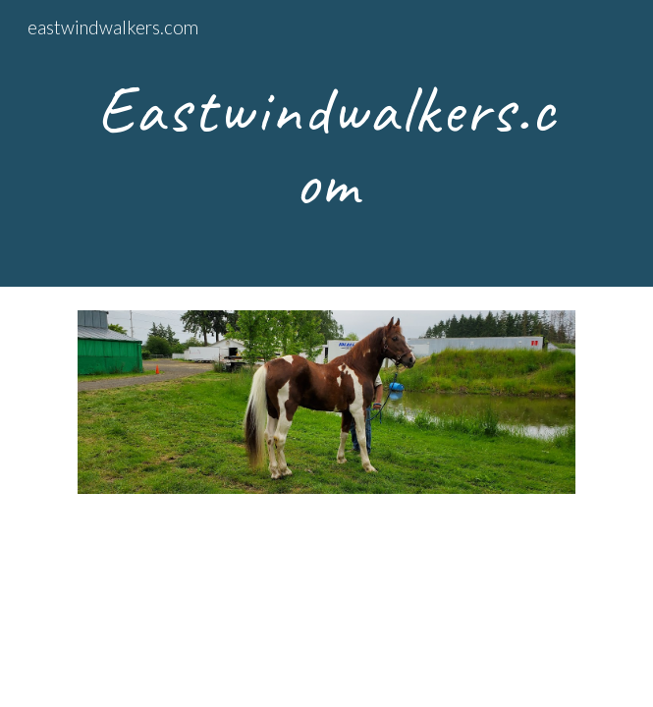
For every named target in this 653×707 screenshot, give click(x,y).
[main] (326, 143)
